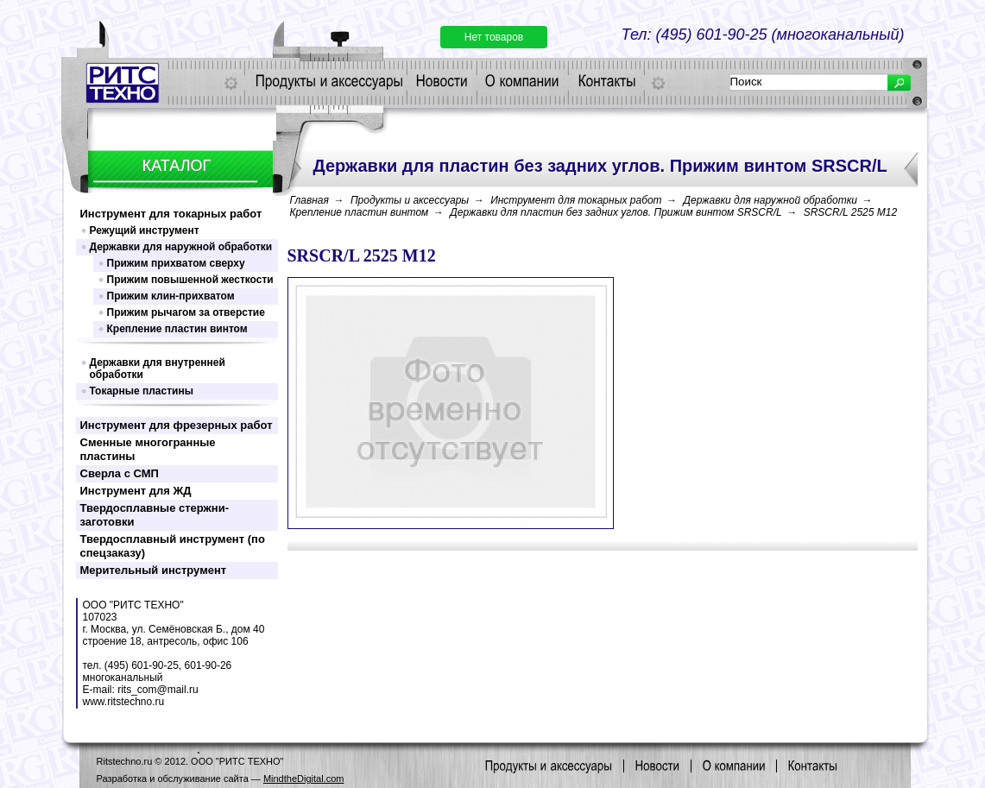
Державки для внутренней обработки (157, 368)
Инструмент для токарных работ (171, 213)
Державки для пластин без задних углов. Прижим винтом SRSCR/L (615, 212)
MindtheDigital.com (303, 778)
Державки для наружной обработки (181, 247)
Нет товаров (493, 37)
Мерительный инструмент (153, 570)
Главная (309, 200)
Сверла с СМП (119, 473)
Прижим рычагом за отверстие (186, 312)
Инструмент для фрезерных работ (176, 425)
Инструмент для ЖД (136, 490)
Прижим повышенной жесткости (190, 280)
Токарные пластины (141, 391)
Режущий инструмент (144, 230)
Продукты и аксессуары (409, 200)
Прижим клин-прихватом (171, 296)
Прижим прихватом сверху (176, 263)
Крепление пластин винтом (177, 329)
